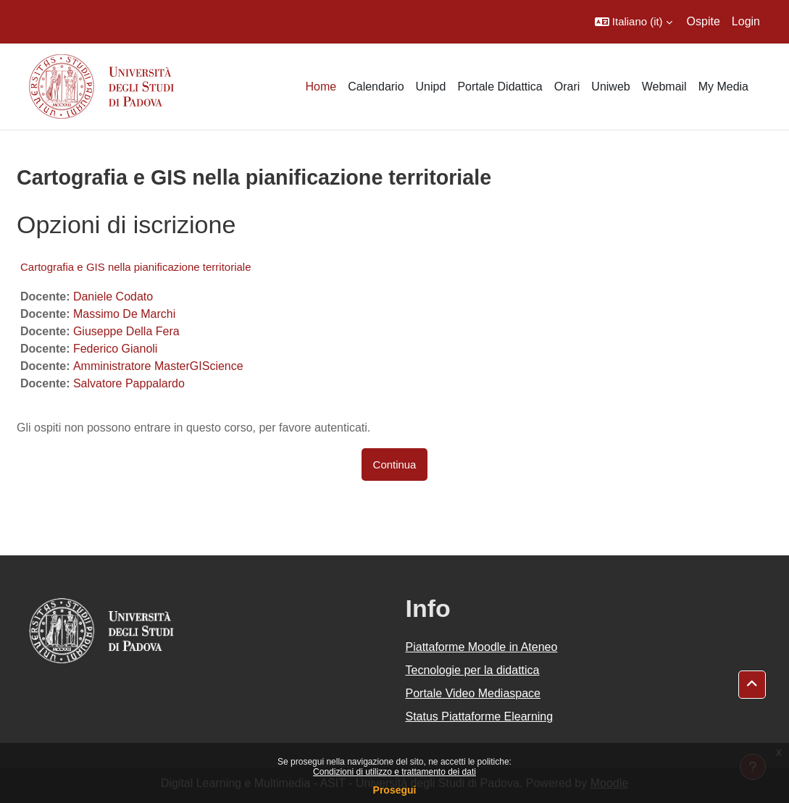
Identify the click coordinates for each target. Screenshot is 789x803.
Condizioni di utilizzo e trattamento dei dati (394, 772)
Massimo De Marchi (124, 314)
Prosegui (395, 790)
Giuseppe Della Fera (126, 331)
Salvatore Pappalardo (129, 383)
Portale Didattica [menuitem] (499, 86)
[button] (633, 21)
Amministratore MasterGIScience (158, 366)
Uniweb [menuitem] (610, 86)
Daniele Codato (113, 296)
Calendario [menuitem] (376, 86)
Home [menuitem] (320, 86)
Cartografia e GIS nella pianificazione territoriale (135, 267)
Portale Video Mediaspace (473, 693)
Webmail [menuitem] (664, 86)
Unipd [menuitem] (431, 86)
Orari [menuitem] (567, 86)
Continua (395, 464)
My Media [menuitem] (723, 86)
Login (746, 21)
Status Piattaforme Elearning (480, 716)
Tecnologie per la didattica (473, 670)
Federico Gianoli (115, 348)
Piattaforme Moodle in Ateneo (482, 647)
